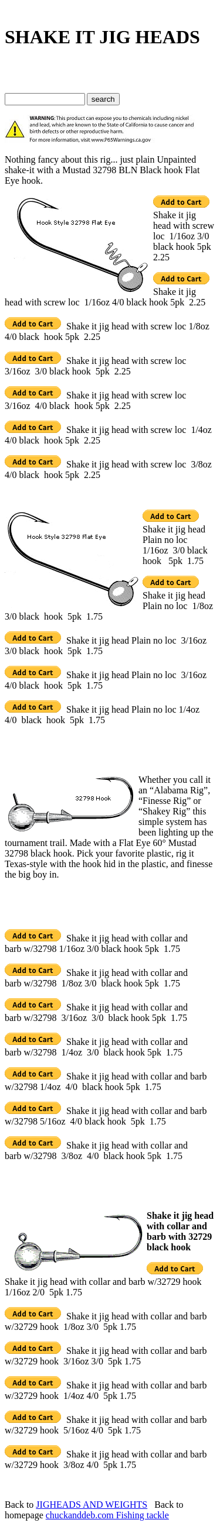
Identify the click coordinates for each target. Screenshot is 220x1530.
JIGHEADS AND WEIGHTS (91, 1505)
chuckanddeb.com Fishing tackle (107, 1515)
